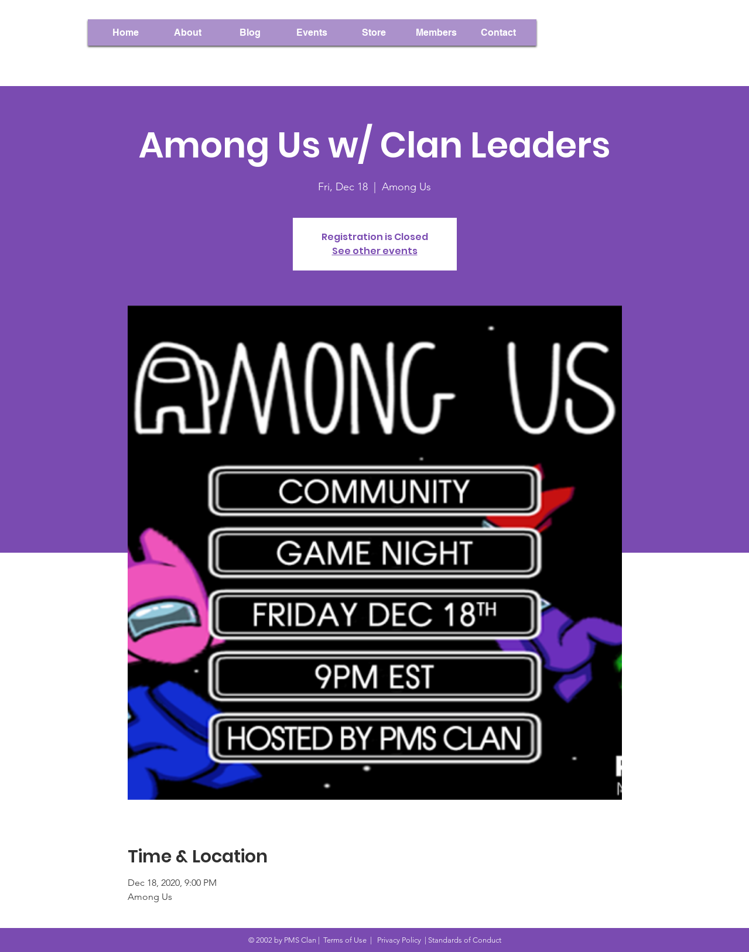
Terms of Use (345, 940)
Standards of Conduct (464, 940)
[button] (436, 32)
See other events (375, 251)
